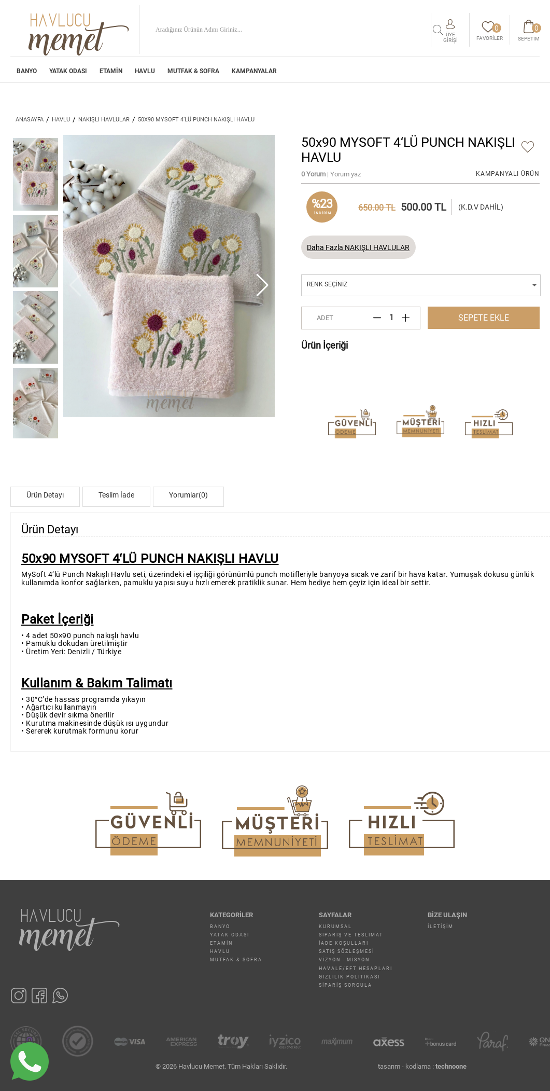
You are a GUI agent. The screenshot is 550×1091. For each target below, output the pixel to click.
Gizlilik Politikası (349, 976)
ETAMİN (111, 71)
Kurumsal (335, 926)
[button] (263, 285)
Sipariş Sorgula (345, 985)
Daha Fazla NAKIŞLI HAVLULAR (358, 247)
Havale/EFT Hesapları (355, 968)
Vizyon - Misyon (344, 959)
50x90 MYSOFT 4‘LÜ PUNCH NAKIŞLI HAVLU (196, 119)
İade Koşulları (344, 943)
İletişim (441, 926)
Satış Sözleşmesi (346, 951)
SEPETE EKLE (483, 318)
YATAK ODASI (68, 71)
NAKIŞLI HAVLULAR (104, 119)
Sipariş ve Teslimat (351, 934)
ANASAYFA (30, 119)
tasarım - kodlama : (422, 1066)
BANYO (27, 71)
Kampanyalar (254, 71)
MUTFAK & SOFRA (193, 71)
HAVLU (145, 71)
